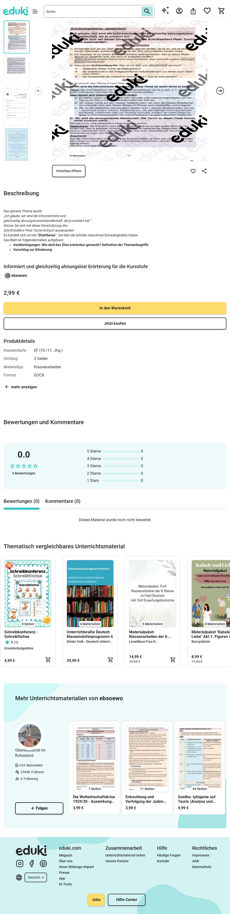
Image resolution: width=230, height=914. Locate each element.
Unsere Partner (117, 861)
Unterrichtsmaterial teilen (125, 855)
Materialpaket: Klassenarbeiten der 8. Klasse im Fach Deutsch (149, 634)
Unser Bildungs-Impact (76, 867)
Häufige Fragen (169, 855)
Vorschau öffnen (68, 171)
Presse (64, 873)
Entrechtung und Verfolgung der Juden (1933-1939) (144, 799)
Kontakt (163, 861)
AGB (195, 861)
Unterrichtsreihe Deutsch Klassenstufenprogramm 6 (90, 634)
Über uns (65, 861)
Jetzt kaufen (115, 323)
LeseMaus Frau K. (143, 641)
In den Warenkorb (115, 308)
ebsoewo (19, 275)
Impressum (200, 855)
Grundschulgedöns (18, 648)
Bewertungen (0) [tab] (21, 501)
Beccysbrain (200, 641)
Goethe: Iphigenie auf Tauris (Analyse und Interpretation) (197, 799)
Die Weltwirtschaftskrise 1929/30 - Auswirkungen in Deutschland (94, 799)
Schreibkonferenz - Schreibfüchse (21, 634)
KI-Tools (65, 884)
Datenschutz (201, 867)
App (62, 878)
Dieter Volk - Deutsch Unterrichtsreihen (96, 641)
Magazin (65, 855)
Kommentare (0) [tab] (62, 501)
